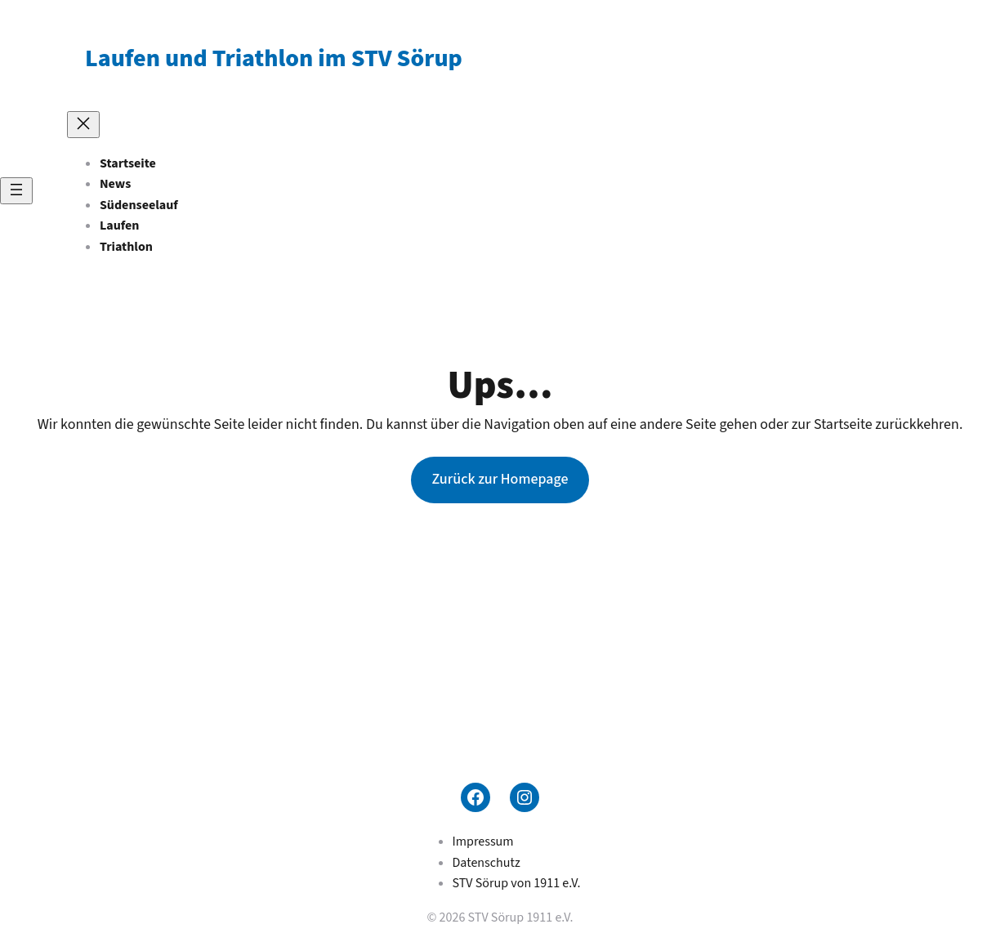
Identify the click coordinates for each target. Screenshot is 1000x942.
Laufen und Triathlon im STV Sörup (273, 58)
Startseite (128, 163)
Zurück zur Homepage (500, 479)
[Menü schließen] (83, 124)
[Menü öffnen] (16, 190)
